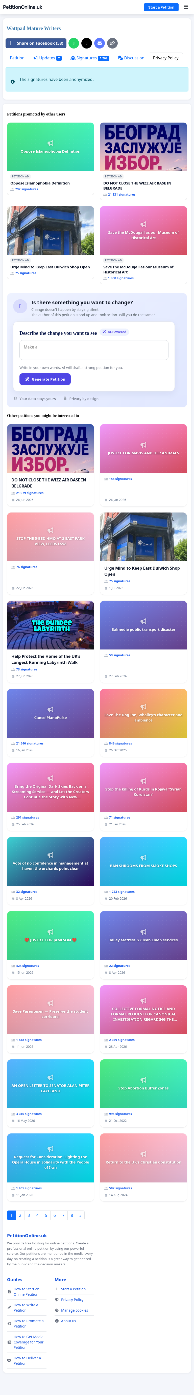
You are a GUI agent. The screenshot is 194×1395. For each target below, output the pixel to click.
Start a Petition (161, 7)
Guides (14, 1279)
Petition (17, 58)
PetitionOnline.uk (22, 7)
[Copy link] (112, 43)
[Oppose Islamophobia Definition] (50, 159)
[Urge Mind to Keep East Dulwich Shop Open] (50, 242)
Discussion (131, 58)
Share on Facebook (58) (34, 43)
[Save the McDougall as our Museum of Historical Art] (143, 245)
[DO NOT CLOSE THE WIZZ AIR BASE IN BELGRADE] (143, 161)
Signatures (90, 58)
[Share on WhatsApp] (73, 43)
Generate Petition (45, 379)
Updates (47, 58)
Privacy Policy (166, 58)
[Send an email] (99, 43)
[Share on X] (86, 43)
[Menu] (186, 7)
